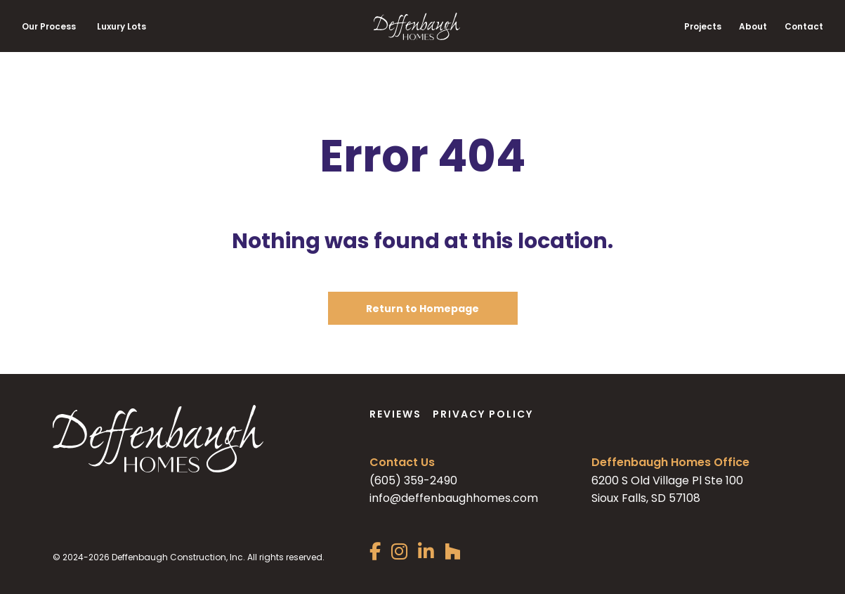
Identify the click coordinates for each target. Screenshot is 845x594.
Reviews (395, 414)
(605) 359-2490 (413, 480)
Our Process (49, 26)
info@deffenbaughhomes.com (453, 498)
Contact (804, 26)
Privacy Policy (483, 414)
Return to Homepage (422, 309)
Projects (702, 26)
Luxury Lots (121, 26)
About (753, 26)
